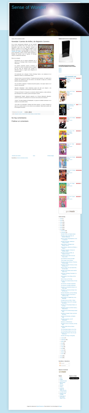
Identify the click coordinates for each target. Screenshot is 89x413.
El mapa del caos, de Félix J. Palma (68, 300)
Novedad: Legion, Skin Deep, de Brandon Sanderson (67, 236)
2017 (61, 224)
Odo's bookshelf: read (70, 76)
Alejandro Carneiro (18, 113)
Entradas (62, 363)
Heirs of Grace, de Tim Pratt (66, 279)
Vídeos (61, 386)
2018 (61, 222)
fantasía (32, 113)
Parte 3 (60, 70)
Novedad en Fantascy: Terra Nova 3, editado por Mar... (68, 295)
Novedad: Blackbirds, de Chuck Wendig (69, 292)
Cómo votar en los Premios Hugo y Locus (63, 397)
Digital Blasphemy (40, 406)
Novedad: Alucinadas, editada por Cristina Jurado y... (67, 242)
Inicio (34, 155)
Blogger (60, 406)
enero (62, 353)
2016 (61, 225)
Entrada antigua (50, 155)
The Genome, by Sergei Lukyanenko (68, 285)
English (61, 379)
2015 (61, 227)
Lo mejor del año (63, 391)
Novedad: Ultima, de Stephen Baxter (68, 234)
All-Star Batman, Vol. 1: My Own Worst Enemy (71, 106)
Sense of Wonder (29, 7)
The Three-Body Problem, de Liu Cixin (68, 329)
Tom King (69, 80)
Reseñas (61, 385)
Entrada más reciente (16, 155)
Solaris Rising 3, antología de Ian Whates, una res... (67, 245)
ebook (29, 113)
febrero (62, 351)
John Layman (70, 93)
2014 (61, 229)
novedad (35, 113)
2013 (61, 355)
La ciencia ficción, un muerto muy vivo (63, 389)
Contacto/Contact (63, 380)
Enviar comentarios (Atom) (22, 157)
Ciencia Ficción (25, 113)
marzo (62, 350)
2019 (61, 220)
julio (62, 343)
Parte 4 (60, 72)
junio (62, 344)
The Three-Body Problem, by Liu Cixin (68, 331)
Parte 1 (60, 68)
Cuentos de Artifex (16, 51)
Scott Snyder (70, 108)
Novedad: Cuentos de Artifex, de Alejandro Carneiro (67, 253)
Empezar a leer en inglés (63, 394)
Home (61, 377)
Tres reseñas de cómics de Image (67, 258)
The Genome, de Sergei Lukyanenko (68, 283)
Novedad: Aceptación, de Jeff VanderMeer (67, 320)
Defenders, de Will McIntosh (66, 321)
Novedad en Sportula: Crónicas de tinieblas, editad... (68, 251)
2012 (61, 357)
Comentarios (63, 365)
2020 (61, 218)
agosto (62, 341)
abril (62, 348)
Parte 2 (60, 69)
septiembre (63, 339)
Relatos (39, 113)
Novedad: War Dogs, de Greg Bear (68, 335)
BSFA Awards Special (62, 383)
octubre (62, 337)
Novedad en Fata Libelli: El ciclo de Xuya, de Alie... (68, 256)
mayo (62, 346)
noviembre (63, 232)
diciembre (63, 230)
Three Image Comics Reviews (67, 260)
